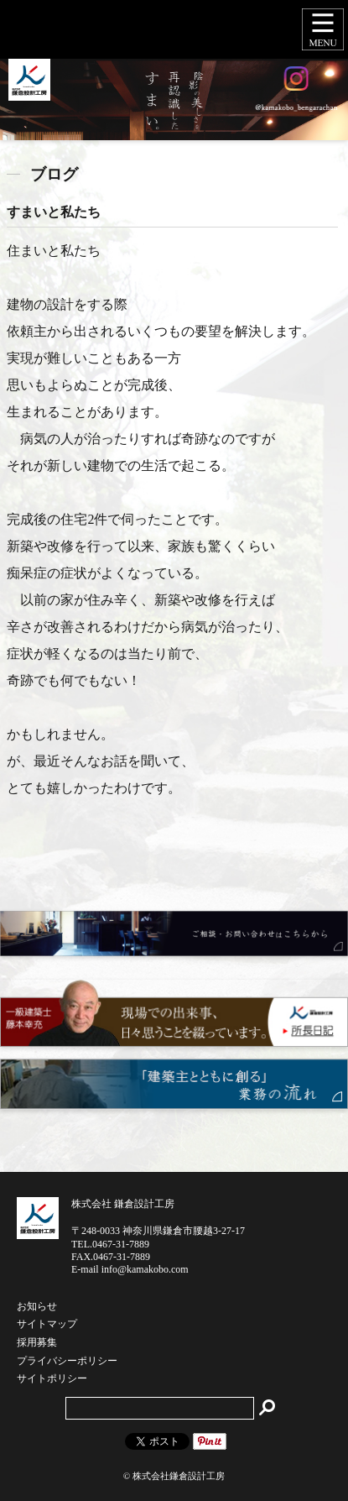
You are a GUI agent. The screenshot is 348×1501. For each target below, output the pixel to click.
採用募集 (37, 1343)
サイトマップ (47, 1325)
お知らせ (37, 1307)
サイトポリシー (52, 1379)
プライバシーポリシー (67, 1361)
